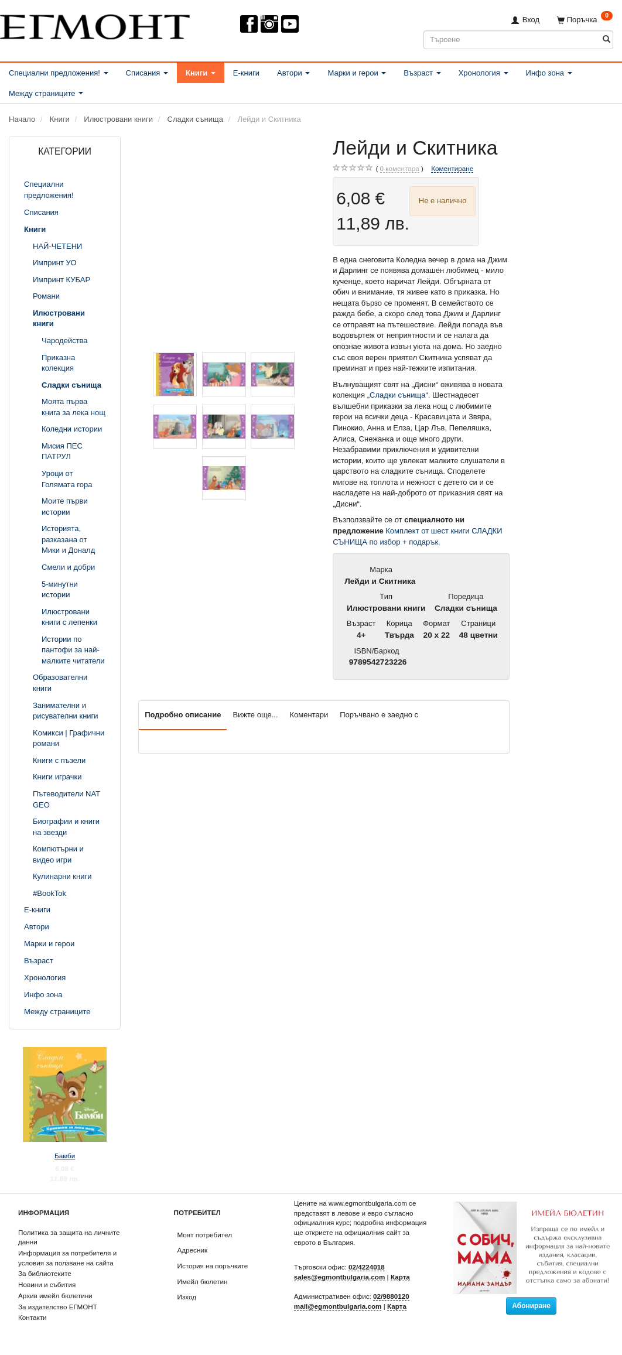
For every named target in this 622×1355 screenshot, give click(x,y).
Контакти (32, 1317)
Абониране (531, 1306)
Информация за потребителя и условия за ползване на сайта (67, 1258)
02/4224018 (366, 1267)
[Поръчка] (584, 19)
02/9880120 (391, 1296)
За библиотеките (44, 1273)
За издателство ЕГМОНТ (57, 1306)
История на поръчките (212, 1266)
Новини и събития (47, 1284)
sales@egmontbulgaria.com (339, 1277)
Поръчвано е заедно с (379, 714)
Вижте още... (255, 714)
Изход (187, 1297)
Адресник (192, 1250)
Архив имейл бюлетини (55, 1295)
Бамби (64, 1155)
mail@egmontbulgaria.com (338, 1306)
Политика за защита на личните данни (68, 1237)
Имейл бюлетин (202, 1281)
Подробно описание (183, 714)
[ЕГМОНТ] (95, 24)
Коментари (309, 714)
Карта (400, 1277)
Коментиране (452, 168)
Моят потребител (204, 1234)
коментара (399, 169)
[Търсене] (606, 39)
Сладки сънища (397, 395)
